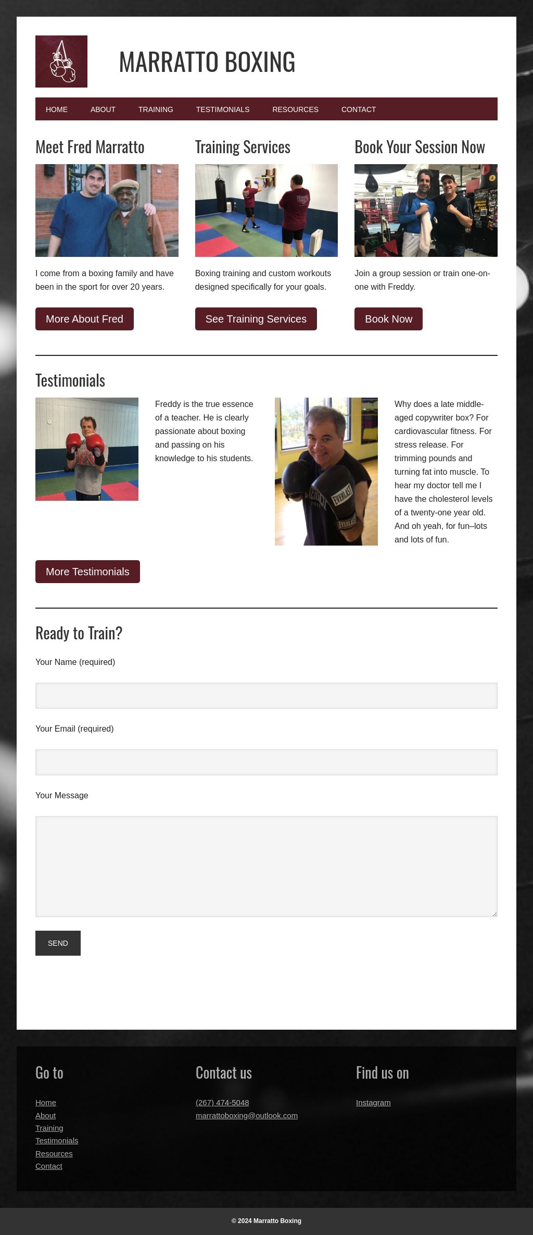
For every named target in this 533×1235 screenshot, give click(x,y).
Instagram (373, 1102)
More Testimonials (88, 571)
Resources (54, 1153)
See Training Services (256, 319)
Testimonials (57, 1140)
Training (49, 1127)
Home (45, 1102)
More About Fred (84, 319)
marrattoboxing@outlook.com (247, 1115)
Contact (48, 1166)
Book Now (388, 319)
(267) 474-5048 (222, 1102)
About (45, 1115)
